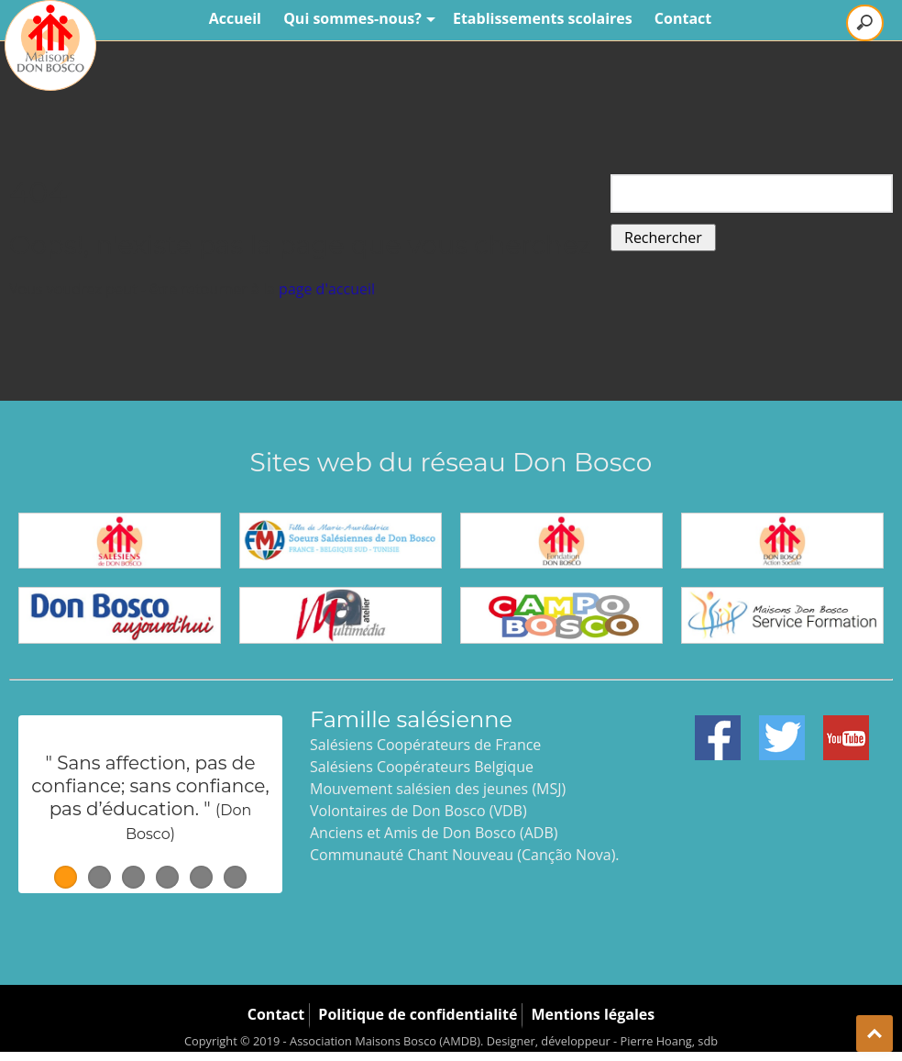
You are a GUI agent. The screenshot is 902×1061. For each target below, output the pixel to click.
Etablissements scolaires (542, 18)
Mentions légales (592, 1014)
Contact (682, 18)
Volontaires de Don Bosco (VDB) (418, 811)
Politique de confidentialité (417, 1014)
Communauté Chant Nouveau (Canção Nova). (465, 855)
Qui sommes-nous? (357, 18)
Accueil (235, 18)
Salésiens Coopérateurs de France (425, 745)
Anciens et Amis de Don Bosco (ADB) (433, 833)
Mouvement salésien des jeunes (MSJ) (438, 789)
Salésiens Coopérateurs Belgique (422, 767)
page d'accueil (327, 289)
